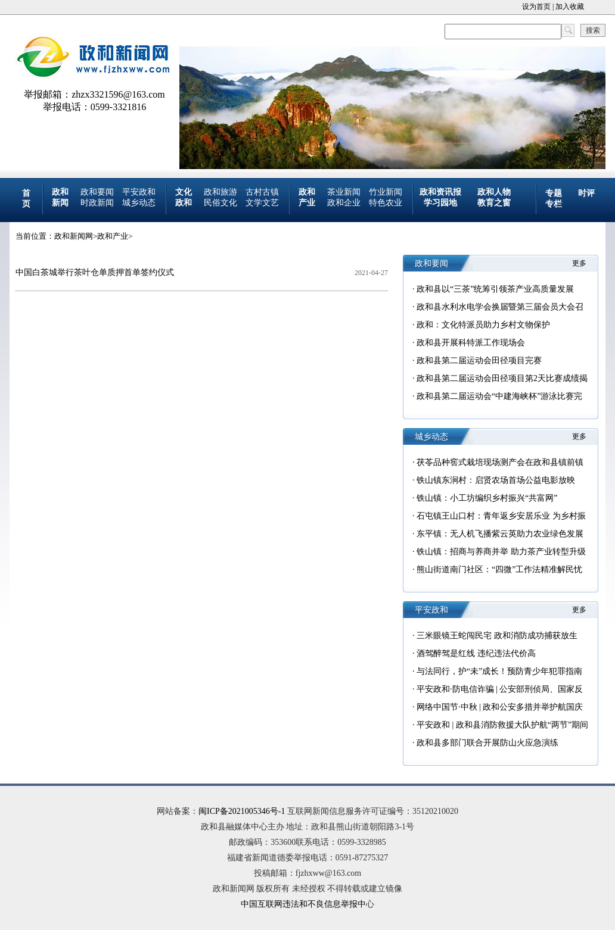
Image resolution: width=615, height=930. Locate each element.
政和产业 (112, 236)
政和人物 (494, 192)
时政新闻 (97, 202)
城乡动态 (139, 202)
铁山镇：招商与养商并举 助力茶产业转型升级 (501, 551)
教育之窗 (494, 202)
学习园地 (440, 202)
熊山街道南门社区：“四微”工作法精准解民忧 (499, 569)
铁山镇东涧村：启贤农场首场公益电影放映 (496, 480)
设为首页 (536, 6)
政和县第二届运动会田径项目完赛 (479, 360)
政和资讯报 (440, 192)
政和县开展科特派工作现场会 (471, 342)
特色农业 (385, 202)
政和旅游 (220, 192)
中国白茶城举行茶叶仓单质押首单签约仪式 (94, 272)
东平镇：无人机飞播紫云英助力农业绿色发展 (500, 533)
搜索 (593, 30)
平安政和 (139, 192)
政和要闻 (97, 192)
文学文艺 (262, 202)
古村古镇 (262, 192)
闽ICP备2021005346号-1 (241, 811)
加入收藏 (569, 6)
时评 (586, 193)
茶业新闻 (344, 192)
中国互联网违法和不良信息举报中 (303, 904)
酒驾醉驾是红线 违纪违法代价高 (476, 653)
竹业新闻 (385, 192)
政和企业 (344, 202)
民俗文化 (220, 202)
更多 (579, 263)
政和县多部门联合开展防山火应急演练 (487, 742)
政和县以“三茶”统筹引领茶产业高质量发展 (495, 289)
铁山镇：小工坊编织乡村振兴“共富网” (487, 498)
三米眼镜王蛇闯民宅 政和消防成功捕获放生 (497, 635)
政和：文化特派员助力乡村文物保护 (483, 324)
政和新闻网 (73, 236)
